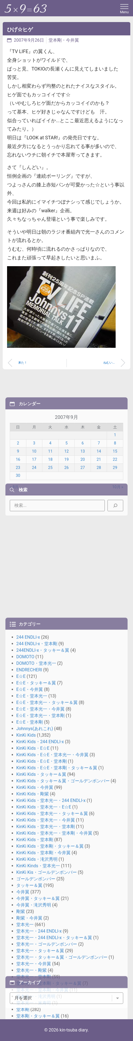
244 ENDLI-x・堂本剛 (36, 815)
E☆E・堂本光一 (31, 868)
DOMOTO (25, 828)
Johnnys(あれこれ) (34, 900)
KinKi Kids (26, 907)
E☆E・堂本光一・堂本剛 (40, 887)
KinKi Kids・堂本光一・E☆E (43, 979)
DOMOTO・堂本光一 (36, 835)
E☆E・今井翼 (29, 861)
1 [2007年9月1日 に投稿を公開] (115, 472)
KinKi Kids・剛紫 (32, 966)
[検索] (115, 518)
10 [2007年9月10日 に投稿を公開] (34, 488)
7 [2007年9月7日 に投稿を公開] (99, 480)
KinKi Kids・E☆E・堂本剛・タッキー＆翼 (56, 939)
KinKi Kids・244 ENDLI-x (40, 913)
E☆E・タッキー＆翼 (36, 855)
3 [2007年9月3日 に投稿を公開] (34, 480)
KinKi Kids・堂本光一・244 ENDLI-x (51, 972)
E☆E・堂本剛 (29, 894)
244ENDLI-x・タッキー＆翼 (42, 822)
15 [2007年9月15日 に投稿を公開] (115, 488)
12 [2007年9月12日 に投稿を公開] (66, 488)
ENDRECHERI (29, 842)
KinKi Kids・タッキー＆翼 (41, 946)
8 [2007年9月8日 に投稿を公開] (115, 480)
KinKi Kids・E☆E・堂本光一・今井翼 (52, 926)
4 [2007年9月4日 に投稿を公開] (50, 480)
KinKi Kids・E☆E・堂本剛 (41, 933)
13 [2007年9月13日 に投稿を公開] (82, 488)
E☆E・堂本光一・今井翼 (40, 881)
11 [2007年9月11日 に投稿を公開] (50, 488)
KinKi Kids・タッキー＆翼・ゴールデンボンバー (63, 953)
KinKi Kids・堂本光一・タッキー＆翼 (52, 985)
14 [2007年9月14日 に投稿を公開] (99, 488)
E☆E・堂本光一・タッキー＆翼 (47, 874)
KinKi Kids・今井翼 (34, 959)
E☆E (21, 848)
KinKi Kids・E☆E (32, 920)
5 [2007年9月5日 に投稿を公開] (66, 480)
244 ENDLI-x (28, 809)
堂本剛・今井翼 (64, 40)
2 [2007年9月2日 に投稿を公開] (18, 480)
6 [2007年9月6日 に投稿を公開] (82, 480)
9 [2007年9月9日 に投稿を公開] (18, 488)
